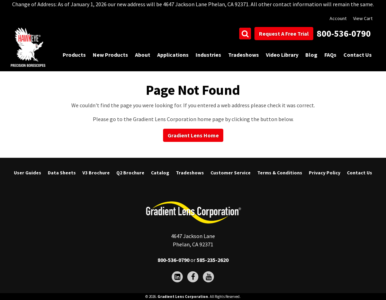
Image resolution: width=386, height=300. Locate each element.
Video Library (282, 54)
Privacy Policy (324, 173)
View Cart (362, 18)
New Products (110, 54)
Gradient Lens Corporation (183, 296)
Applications (173, 54)
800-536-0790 (344, 33)
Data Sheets (62, 173)
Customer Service (230, 173)
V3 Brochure (96, 173)
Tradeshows (243, 54)
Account (338, 18)
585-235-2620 (212, 259)
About (142, 54)
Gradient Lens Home (193, 135)
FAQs (330, 54)
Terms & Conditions (279, 173)
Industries (208, 54)
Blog (311, 54)
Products (74, 54)
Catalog (160, 173)
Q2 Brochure (130, 173)
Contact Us (357, 54)
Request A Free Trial (284, 33)
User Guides (27, 173)
